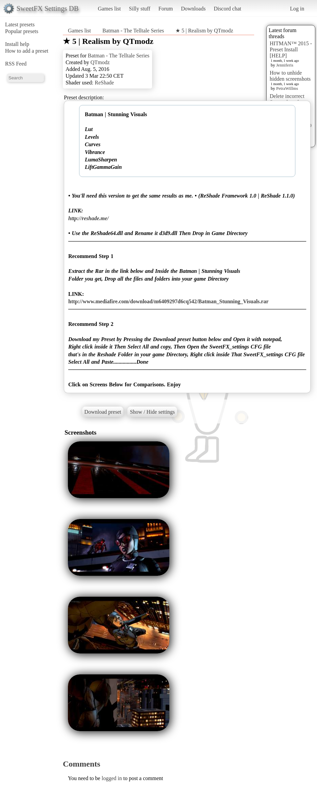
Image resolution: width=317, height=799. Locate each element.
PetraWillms (287, 88)
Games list (109, 8)
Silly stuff (139, 8)
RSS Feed (16, 64)
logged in (112, 778)
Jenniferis (284, 65)
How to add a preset (26, 51)
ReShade (104, 82)
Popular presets (21, 31)
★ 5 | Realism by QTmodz (204, 30)
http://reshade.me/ (88, 218)
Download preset (102, 412)
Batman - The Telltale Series (133, 30)
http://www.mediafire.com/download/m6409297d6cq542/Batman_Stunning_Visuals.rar (168, 301)
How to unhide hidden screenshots (290, 76)
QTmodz (100, 62)
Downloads (193, 8)
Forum (165, 8)
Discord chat (227, 8)
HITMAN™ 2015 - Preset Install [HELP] (291, 49)
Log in (297, 8)
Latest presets (20, 24)
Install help (17, 44)
